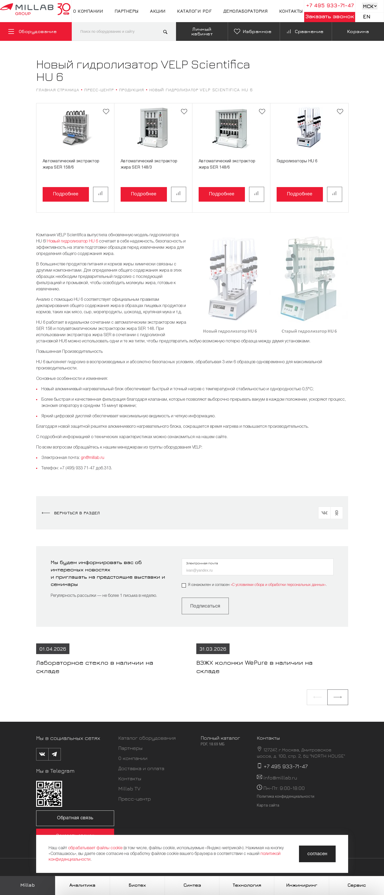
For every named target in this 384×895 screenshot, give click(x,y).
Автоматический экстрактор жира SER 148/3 (149, 164)
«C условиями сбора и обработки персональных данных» (278, 585)
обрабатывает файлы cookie (95, 848)
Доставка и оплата (141, 768)
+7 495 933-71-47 (330, 5)
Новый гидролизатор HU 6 (72, 241)
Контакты (291, 11)
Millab (27, 885)
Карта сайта (268, 805)
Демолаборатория (245, 11)
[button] (317, 697)
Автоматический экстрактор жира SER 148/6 (227, 164)
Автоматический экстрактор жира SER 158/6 (71, 164)
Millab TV (129, 788)
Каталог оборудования (147, 738)
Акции (158, 11)
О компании (88, 11)
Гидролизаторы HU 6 (297, 161)
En (366, 16)
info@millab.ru (280, 778)
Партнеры (127, 11)
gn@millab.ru (92, 458)
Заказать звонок (329, 16)
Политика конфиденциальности (285, 796)
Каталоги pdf (194, 11)
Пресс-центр (134, 799)
